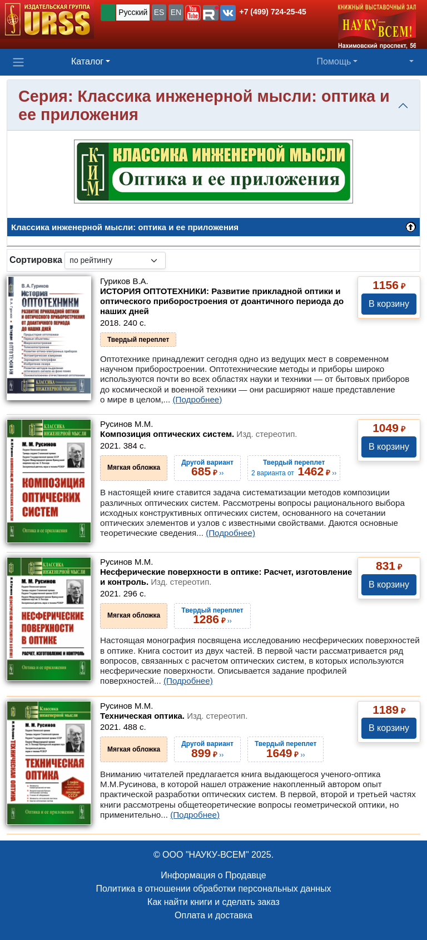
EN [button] (176, 12)
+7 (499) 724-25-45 (273, 11)
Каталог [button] (87, 61)
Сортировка (35, 260)
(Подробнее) (197, 399)
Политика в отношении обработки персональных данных (213, 888)
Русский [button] (132, 12)
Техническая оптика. (173, 715)
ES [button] (159, 12)
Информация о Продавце (213, 875)
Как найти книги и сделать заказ (213, 902)
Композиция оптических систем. (198, 434)
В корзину (389, 304)
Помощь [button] (334, 61)
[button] (193, 13)
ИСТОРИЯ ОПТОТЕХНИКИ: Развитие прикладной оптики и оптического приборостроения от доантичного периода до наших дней (222, 301)
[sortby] (115, 260)
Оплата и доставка (213, 915)
